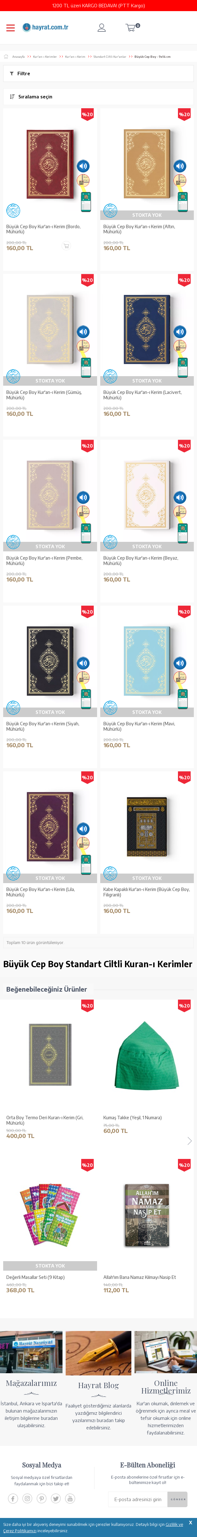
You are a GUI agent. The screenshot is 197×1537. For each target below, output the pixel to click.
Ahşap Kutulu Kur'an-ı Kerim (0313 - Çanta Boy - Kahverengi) (144, 1120)
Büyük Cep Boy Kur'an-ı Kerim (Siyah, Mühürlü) (42, 726)
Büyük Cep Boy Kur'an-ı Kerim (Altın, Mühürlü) (139, 229)
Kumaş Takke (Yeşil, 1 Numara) (35, 1117)
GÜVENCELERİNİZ (83, 1505)
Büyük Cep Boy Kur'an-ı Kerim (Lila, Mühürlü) (40, 892)
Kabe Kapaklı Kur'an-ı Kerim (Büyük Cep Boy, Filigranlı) (146, 892)
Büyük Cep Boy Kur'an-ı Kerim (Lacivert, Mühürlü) (142, 395)
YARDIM (120, 1505)
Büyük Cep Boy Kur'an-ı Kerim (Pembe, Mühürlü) (44, 561)
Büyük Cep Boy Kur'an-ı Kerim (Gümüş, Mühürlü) (44, 395)
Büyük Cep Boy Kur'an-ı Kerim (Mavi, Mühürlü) (139, 726)
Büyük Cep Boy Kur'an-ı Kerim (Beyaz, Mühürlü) (140, 561)
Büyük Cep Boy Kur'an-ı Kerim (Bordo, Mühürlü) (43, 229)
